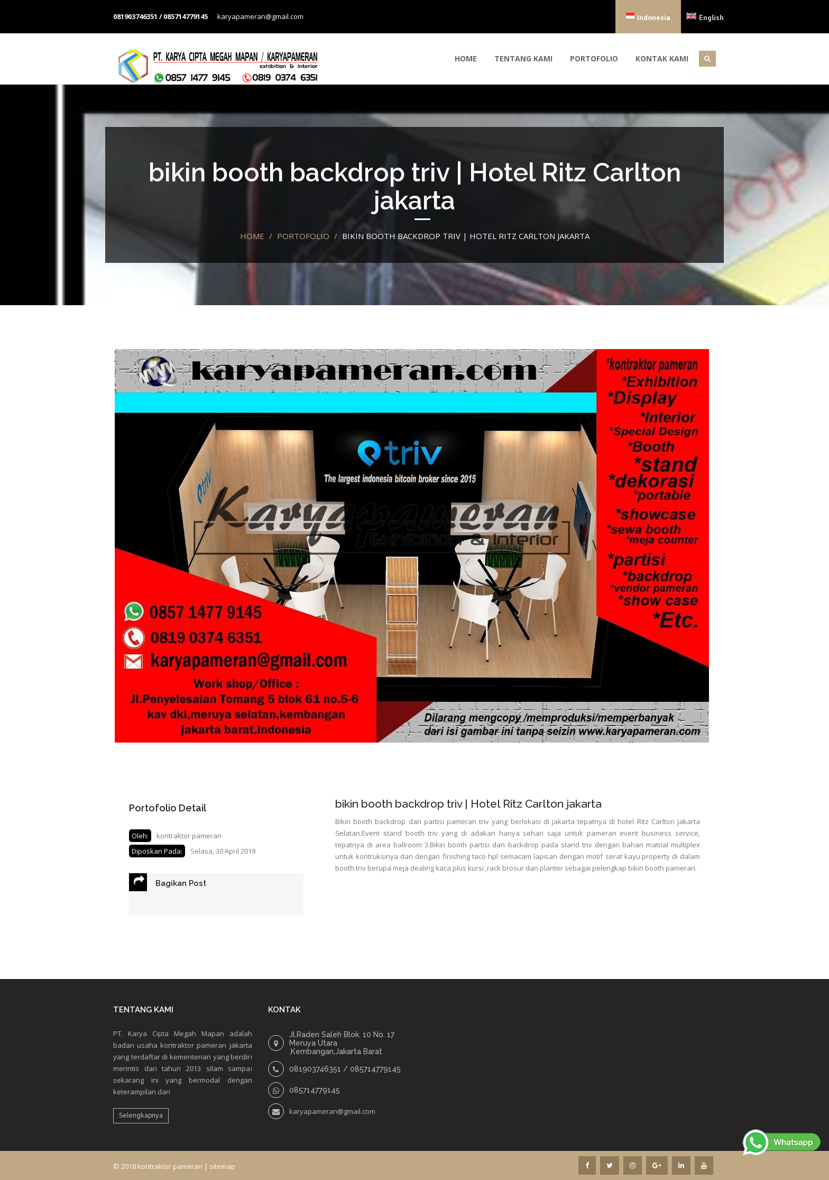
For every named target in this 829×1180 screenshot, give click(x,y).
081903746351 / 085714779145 (160, 16)
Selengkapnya (141, 1115)
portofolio (303, 236)
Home (466, 58)
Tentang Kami (523, 58)
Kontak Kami (661, 58)
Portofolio (594, 58)
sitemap (222, 1166)
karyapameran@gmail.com (260, 16)
